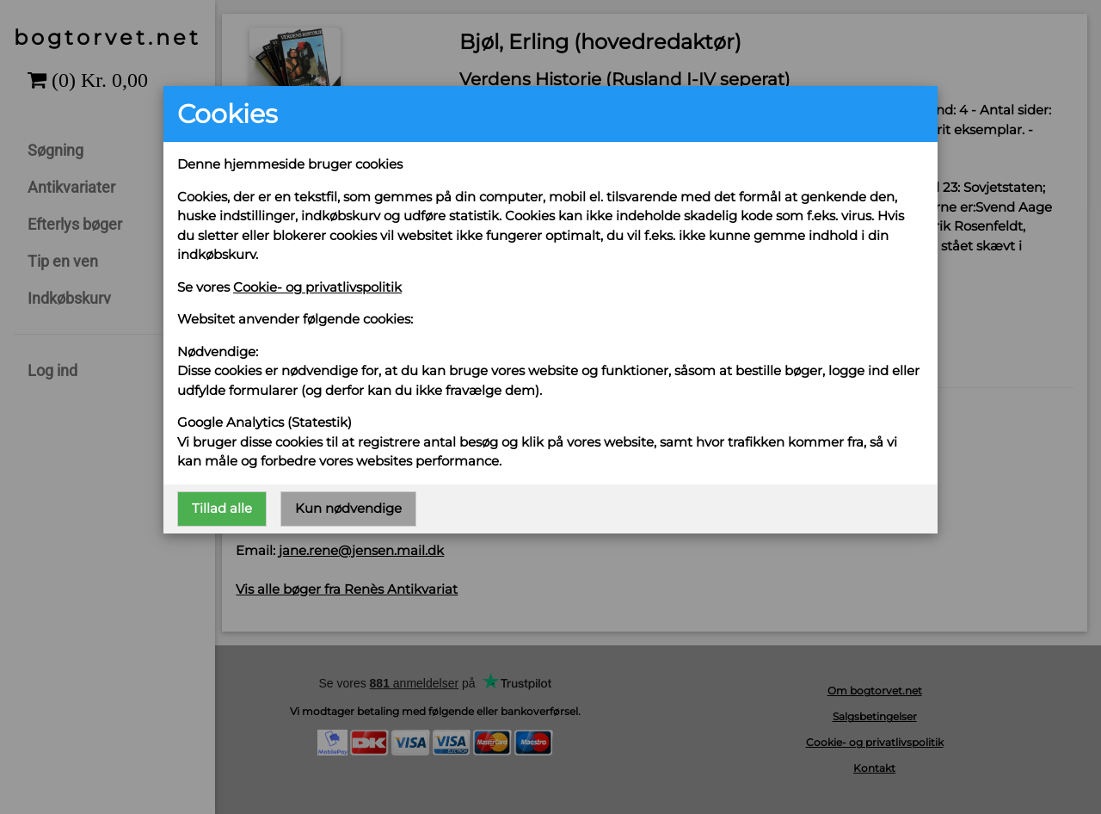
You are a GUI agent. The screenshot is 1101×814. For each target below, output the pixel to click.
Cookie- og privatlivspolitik (317, 287)
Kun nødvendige (348, 508)
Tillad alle (222, 508)
